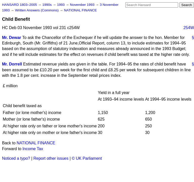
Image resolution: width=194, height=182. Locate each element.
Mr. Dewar (11, 37)
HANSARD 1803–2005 (19, 5)
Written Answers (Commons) (37, 10)
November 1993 (82, 5)
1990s (47, 5)
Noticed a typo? (16, 158)
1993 (61, 5)
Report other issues (50, 158)
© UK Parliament (87, 158)
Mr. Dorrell (12, 64)
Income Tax (32, 149)
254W (188, 28)
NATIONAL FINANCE (80, 10)
